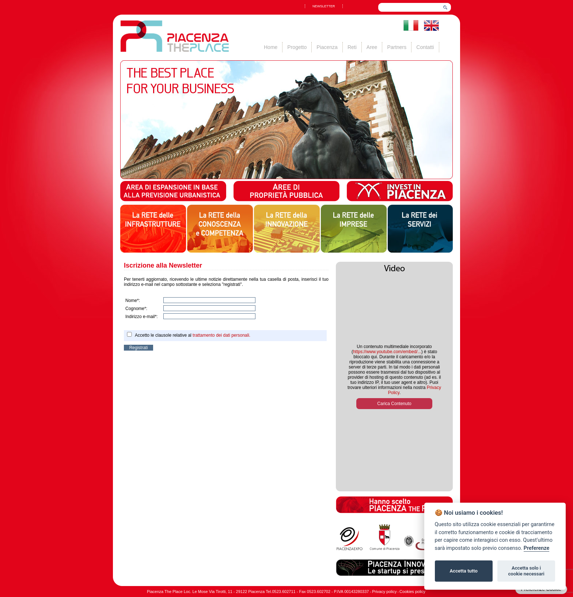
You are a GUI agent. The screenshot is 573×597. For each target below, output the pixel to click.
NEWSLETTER (323, 6)
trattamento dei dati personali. (221, 335)
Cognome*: (136, 308)
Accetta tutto (464, 571)
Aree (372, 47)
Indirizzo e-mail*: (141, 316)
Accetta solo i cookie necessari (526, 571)
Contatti (425, 47)
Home (270, 47)
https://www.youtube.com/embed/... (387, 351)
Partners (396, 47)
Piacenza (327, 47)
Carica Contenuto (394, 403)
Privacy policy (384, 591)
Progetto (297, 47)
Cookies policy (412, 591)
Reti (352, 47)
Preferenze (536, 548)
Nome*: (132, 300)
